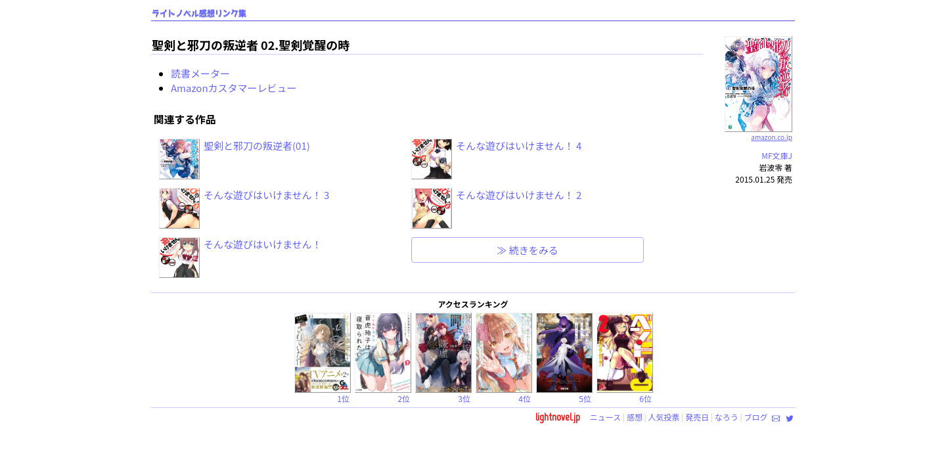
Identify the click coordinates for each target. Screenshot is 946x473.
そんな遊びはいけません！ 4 (518, 145)
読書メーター (200, 73)
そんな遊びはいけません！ (263, 244)
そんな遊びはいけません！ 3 (266, 195)
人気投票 (664, 416)
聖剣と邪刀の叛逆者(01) (257, 145)
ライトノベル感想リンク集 (199, 13)
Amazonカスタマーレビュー (234, 88)
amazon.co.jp (758, 132)
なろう (726, 416)
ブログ (755, 416)
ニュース (605, 416)
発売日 (697, 416)
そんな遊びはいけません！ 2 (518, 195)
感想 (634, 416)
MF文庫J (776, 155)
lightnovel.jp (557, 417)
